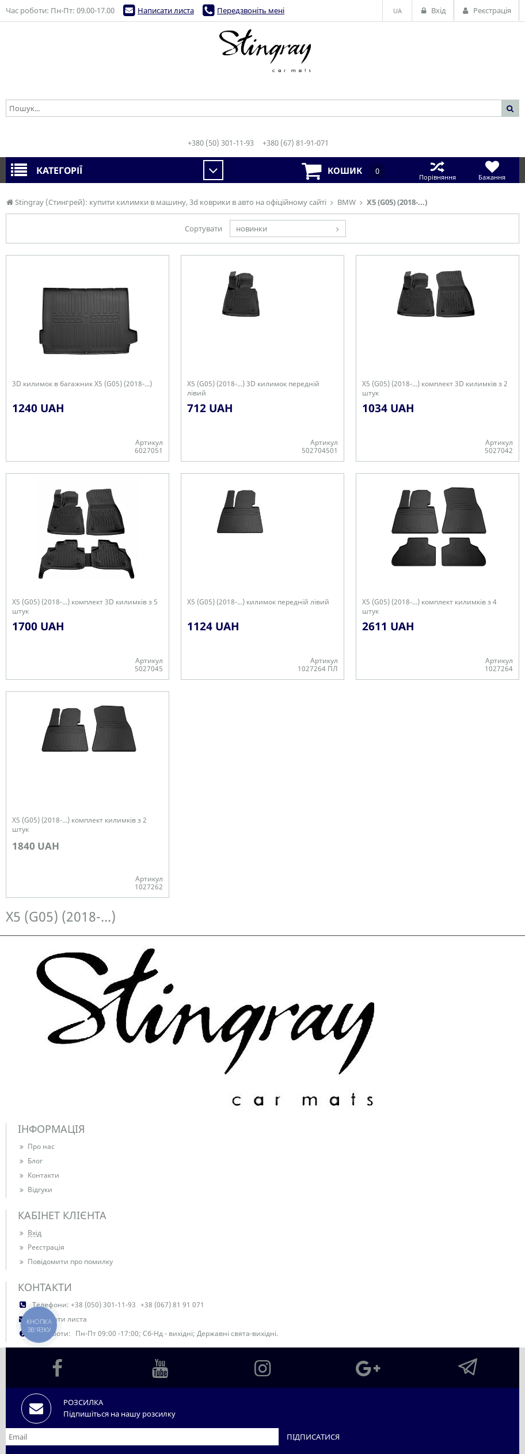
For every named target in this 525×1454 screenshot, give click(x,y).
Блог (30, 1161)
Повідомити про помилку (65, 1261)
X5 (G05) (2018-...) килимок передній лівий (258, 602)
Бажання (492, 170)
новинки (251, 228)
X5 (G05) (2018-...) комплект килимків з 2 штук (79, 825)
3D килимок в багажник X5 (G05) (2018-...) (82, 384)
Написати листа (166, 10)
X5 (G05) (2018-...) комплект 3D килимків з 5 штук (85, 606)
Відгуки (35, 1189)
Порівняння (437, 170)
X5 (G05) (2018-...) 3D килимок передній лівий (253, 388)
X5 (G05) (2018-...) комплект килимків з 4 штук (429, 606)
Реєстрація (41, 1247)
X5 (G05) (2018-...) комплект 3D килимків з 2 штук (435, 388)
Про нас (36, 1146)
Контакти (38, 1175)
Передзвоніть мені (250, 10)
